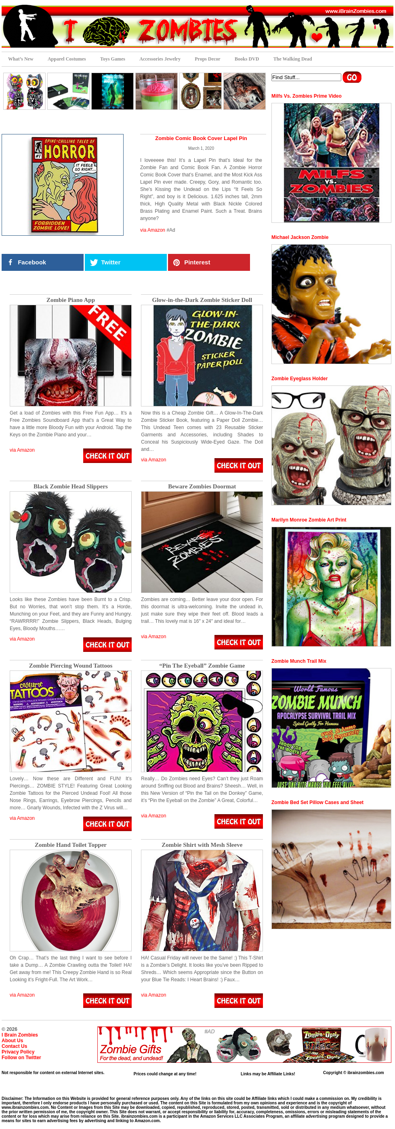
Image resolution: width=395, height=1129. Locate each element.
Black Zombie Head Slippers (71, 487)
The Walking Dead (292, 59)
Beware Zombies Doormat (202, 487)
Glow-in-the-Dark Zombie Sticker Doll (202, 300)
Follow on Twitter (21, 1057)
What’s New (21, 59)
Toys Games (112, 59)
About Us (12, 1040)
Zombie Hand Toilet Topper (71, 845)
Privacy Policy (18, 1052)
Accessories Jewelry (160, 59)
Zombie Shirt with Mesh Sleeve (202, 845)
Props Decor (207, 59)
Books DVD (247, 59)
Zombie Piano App (70, 300)
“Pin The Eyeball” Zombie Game (202, 666)
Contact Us (14, 1046)
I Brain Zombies (20, 1035)
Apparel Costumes (67, 59)
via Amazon (152, 230)
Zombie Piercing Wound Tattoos (71, 666)
